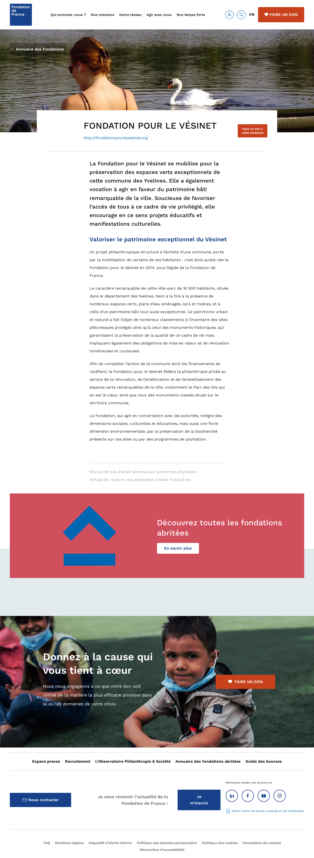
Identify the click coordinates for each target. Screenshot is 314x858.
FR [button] (251, 14)
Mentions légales (69, 843)
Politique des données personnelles (167, 843)
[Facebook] (248, 796)
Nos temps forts (191, 15)
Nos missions (102, 15)
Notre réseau (130, 15)
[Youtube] (264, 796)
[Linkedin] (232, 796)
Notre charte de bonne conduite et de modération (265, 811)
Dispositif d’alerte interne (110, 843)
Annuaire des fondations (37, 49)
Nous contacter (40, 799)
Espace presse (46, 761)
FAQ (46, 843)
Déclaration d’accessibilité (162, 850)
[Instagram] (280, 796)
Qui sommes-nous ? (68, 15)
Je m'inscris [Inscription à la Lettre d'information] (199, 799)
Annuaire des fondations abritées (208, 761)
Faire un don (281, 14)
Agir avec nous (159, 15)
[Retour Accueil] (21, 14)
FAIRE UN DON (245, 681)
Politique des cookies (220, 843)
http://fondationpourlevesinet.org (116, 137)
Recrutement (77, 761)
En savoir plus (178, 548)
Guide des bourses (264, 761)
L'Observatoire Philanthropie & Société (132, 761)
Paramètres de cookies (262, 843)
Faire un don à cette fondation (253, 131)
